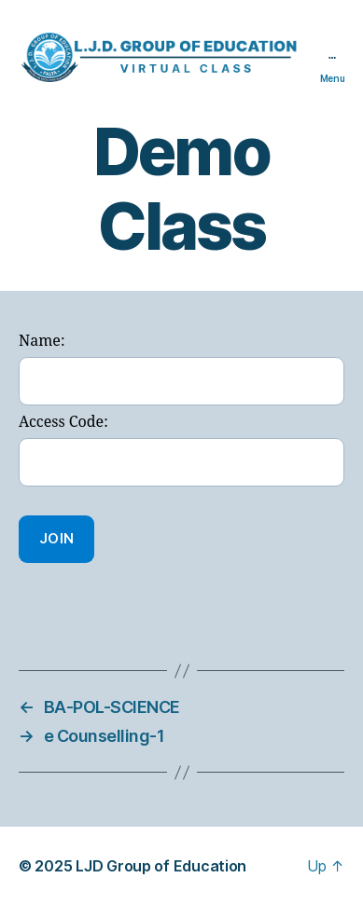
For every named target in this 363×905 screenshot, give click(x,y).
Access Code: (63, 422)
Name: (41, 341)
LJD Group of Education (161, 866)
